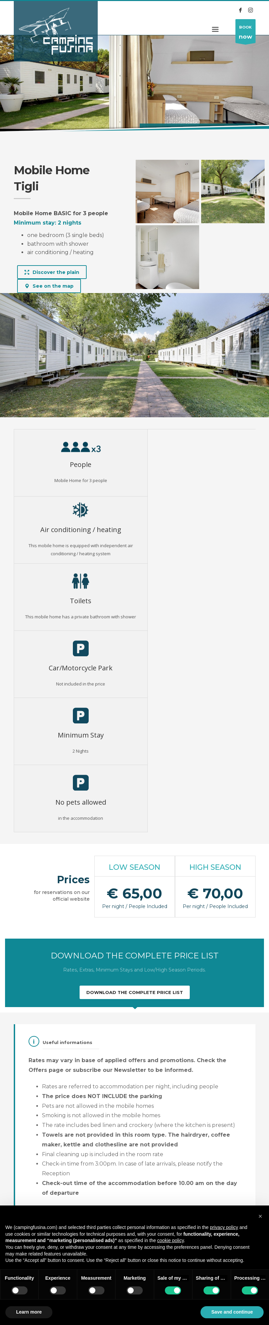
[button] (260, 1216)
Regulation (63, 1174)
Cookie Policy (66, 1191)
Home (19, 130)
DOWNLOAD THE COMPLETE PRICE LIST (134, 791)
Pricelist (22, 1174)
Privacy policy (66, 1183)
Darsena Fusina (67, 1199)
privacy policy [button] (224, 1227)
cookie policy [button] (170, 1240)
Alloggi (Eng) (46, 130)
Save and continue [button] (232, 1312)
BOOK (245, 34)
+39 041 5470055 (206, 1185)
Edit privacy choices (26, 1203)
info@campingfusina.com (223, 1192)
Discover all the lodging (134, 1134)
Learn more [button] (29, 1312)
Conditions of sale (28, 1186)
